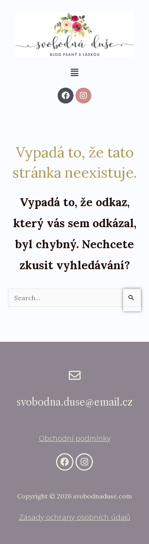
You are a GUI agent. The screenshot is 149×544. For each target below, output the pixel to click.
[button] (74, 72)
